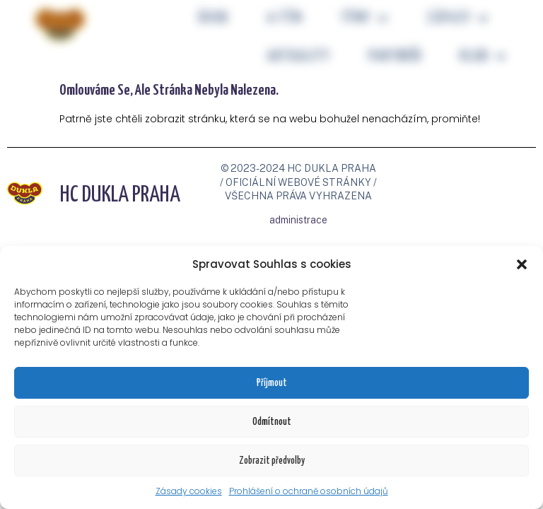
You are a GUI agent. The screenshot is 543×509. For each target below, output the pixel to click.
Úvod (213, 18)
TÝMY (364, 19)
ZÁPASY (457, 19)
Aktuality (298, 56)
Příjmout (272, 383)
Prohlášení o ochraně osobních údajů (308, 491)
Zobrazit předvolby (272, 461)
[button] (522, 264)
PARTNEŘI (395, 56)
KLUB (483, 57)
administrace (298, 220)
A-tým (284, 18)
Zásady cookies (189, 491)
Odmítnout (271, 422)
